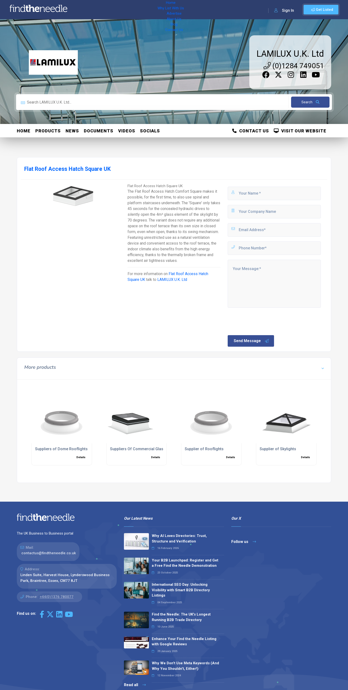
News (72, 130)
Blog (175, 9)
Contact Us (193, 9)
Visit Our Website (300, 130)
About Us (158, 9)
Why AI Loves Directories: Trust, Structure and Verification (179, 538)
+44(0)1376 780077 (56, 597)
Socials (150, 130)
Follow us (243, 541)
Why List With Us (109, 9)
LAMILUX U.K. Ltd (290, 54)
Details (80, 457)
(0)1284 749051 (293, 66)
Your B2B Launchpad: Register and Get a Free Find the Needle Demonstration (185, 563)
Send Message (251, 341)
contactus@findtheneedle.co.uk (48, 553)
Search (310, 102)
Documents (98, 130)
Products (48, 130)
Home (85, 9)
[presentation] (263, 321)
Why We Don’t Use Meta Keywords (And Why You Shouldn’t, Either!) (185, 666)
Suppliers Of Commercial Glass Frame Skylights (152, 449)
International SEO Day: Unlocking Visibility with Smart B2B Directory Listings (181, 590)
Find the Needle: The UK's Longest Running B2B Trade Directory (181, 617)
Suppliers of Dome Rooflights (61, 449)
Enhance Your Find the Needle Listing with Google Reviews (184, 642)
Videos (126, 130)
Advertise (137, 9)
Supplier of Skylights (278, 449)
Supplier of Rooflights (204, 449)
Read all (135, 685)
